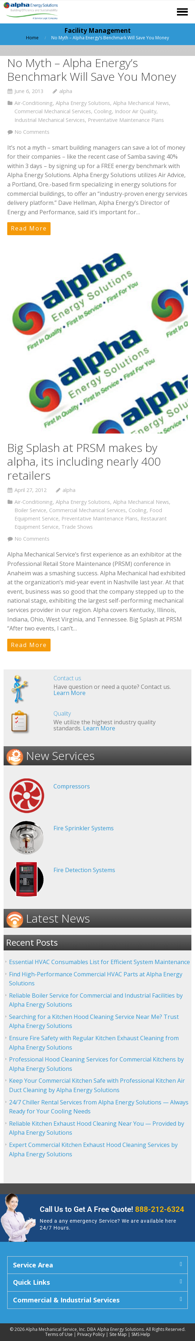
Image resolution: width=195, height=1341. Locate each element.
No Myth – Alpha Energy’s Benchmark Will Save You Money (91, 69)
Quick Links (31, 1282)
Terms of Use (59, 1334)
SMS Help (140, 1334)
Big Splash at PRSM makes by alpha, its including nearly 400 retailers (84, 461)
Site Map (118, 1334)
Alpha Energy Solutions (83, 103)
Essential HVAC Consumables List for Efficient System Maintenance (99, 962)
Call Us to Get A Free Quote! (112, 1209)
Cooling (103, 111)
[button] (97, 1265)
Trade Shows (77, 526)
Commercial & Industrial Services (66, 1300)
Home (32, 38)
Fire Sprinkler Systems (83, 828)
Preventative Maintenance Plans (126, 119)
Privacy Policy (91, 1334)
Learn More (69, 693)
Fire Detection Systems (84, 870)
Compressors (71, 786)
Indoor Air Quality (135, 111)
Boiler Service (30, 510)
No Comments (31, 131)
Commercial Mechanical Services (52, 111)
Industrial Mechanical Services (49, 119)
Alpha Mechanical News (141, 103)
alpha (65, 91)
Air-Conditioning (33, 103)
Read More (29, 228)
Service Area (33, 1265)
